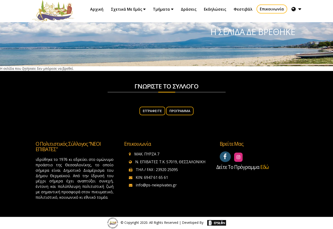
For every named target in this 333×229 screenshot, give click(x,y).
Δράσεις (188, 9)
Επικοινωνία (272, 9)
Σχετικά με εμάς (126, 9)
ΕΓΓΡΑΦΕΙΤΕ (152, 111)
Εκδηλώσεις (215, 9)
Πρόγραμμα (179, 111)
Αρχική (96, 9)
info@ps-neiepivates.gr (156, 185)
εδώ (264, 167)
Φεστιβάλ (243, 9)
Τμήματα (161, 9)
